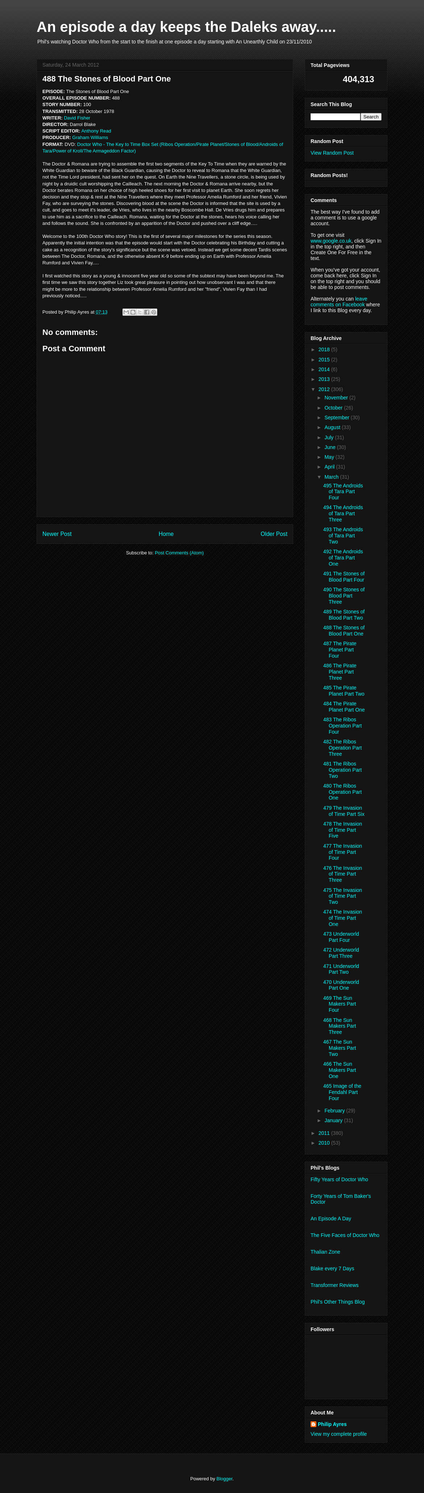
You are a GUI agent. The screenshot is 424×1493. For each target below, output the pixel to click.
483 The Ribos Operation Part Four (342, 726)
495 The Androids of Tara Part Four (343, 492)
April (330, 467)
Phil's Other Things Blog (338, 1302)
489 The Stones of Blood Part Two (344, 615)
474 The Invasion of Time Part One (342, 918)
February (335, 1111)
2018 (325, 349)
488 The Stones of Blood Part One (344, 631)
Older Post (274, 534)
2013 (325, 379)
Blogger (224, 1478)
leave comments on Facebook (339, 301)
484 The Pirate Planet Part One (344, 707)
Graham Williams (90, 137)
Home (166, 534)
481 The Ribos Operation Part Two (342, 770)
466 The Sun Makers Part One (339, 1070)
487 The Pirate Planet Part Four (340, 650)
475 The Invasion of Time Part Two (342, 896)
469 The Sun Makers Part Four (339, 1004)
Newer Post (57, 534)
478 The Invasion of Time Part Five (342, 830)
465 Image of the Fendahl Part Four (342, 1092)
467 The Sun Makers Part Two (339, 1048)
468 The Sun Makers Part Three (339, 1026)
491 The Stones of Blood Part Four (344, 577)
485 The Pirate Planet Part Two (344, 691)
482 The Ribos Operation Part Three (342, 748)
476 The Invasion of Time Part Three (342, 874)
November (336, 397)
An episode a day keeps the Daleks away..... (186, 27)
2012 (325, 389)
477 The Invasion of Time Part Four (342, 852)
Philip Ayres (332, 1424)
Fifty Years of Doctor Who (339, 1179)
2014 (325, 369)
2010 (325, 1143)
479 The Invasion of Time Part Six (344, 811)
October (334, 408)
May (329, 457)
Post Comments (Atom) (179, 552)
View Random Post (332, 153)
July (329, 437)
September (337, 417)
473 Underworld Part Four (341, 937)
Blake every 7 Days (332, 1268)
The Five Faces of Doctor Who (345, 1235)
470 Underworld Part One (341, 985)
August (332, 427)
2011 (325, 1133)
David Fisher (77, 118)
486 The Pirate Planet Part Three (340, 672)
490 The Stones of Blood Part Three (344, 596)
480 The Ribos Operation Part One (342, 792)
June (330, 447)
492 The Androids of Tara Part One (343, 558)
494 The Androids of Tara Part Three (343, 513)
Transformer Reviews (335, 1285)
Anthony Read (96, 131)
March (332, 477)
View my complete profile (339, 1434)
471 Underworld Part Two (341, 969)
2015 (325, 359)
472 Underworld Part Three (341, 953)
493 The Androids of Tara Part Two (343, 536)
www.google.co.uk (331, 241)
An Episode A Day (331, 1218)
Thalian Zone (325, 1252)
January (334, 1120)
